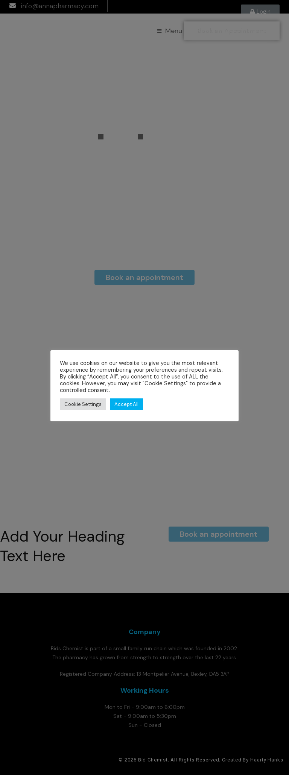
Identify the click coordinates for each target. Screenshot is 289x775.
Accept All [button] (126, 404)
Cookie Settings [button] (83, 404)
